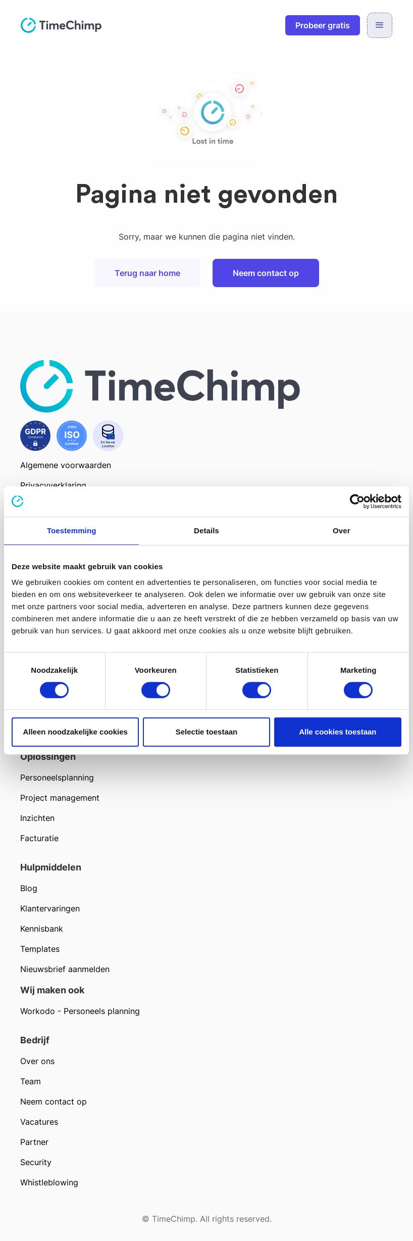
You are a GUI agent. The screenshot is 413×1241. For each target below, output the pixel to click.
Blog (28, 888)
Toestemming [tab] (71, 530)
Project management (59, 798)
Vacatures (39, 1122)
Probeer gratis (322, 25)
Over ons (37, 1061)
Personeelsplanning (57, 777)
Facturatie (39, 838)
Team (30, 1081)
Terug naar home (147, 273)
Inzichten (37, 818)
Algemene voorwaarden (65, 465)
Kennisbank (41, 929)
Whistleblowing (49, 1182)
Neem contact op (266, 273)
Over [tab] (341, 530)
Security (35, 1162)
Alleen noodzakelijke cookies (75, 731)
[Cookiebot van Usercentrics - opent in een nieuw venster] (357, 501)
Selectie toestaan (207, 731)
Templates (40, 949)
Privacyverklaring (53, 485)
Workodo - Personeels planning (80, 1011)
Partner (34, 1142)
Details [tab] (206, 530)
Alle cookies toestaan (337, 731)
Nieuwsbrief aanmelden (65, 969)
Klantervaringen (50, 908)
